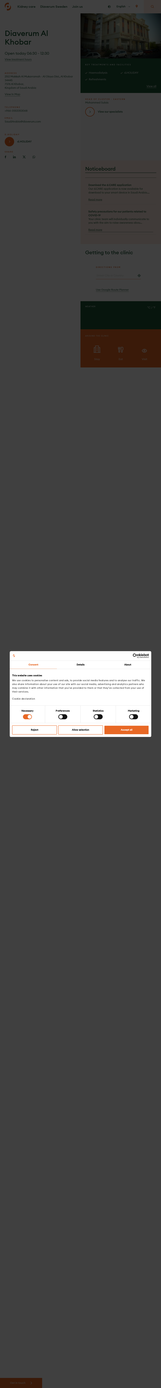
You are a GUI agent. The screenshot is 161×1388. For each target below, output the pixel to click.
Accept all (126, 729)
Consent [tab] (33, 664)
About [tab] (127, 664)
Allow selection (80, 729)
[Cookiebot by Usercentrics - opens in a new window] (135, 655)
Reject (34, 729)
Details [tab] (81, 664)
